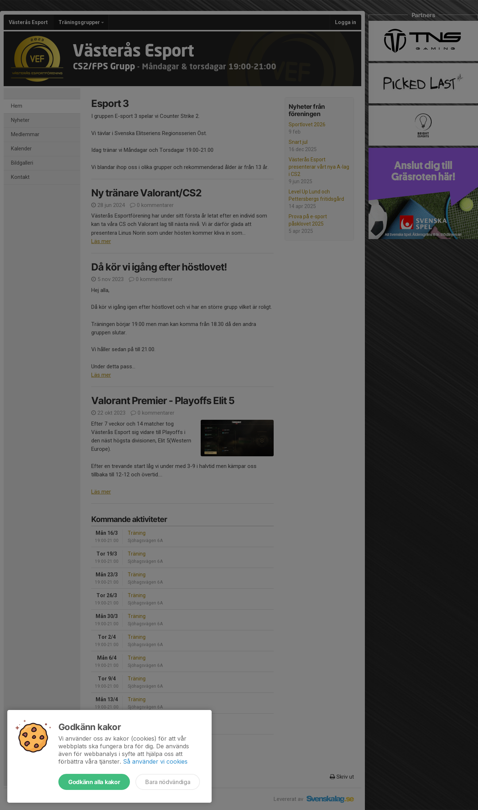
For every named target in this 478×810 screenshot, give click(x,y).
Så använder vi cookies (155, 761)
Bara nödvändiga (167, 782)
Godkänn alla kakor (94, 782)
